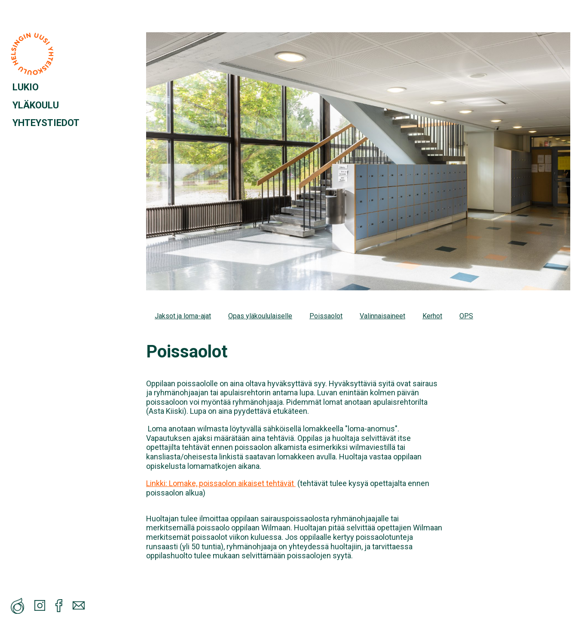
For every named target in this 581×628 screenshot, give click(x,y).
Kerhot (432, 316)
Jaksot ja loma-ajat (183, 316)
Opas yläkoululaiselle (260, 316)
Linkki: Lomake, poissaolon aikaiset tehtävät (221, 483)
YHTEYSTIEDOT (46, 122)
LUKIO (25, 87)
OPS (466, 316)
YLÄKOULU (35, 105)
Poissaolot (325, 316)
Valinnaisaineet (382, 316)
